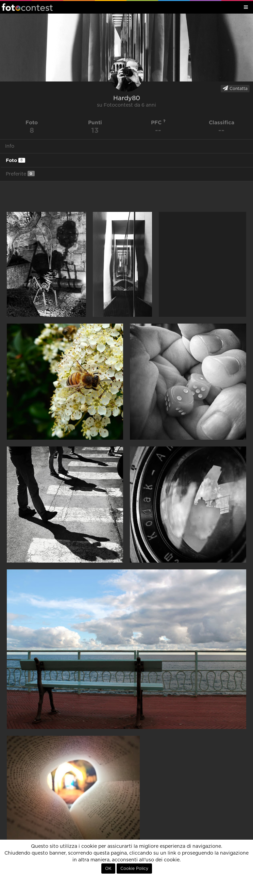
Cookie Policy (134, 868)
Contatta (235, 88)
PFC (158, 122)
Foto (15, 160)
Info (9, 146)
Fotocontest (27, 7)
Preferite (20, 174)
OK (108, 868)
